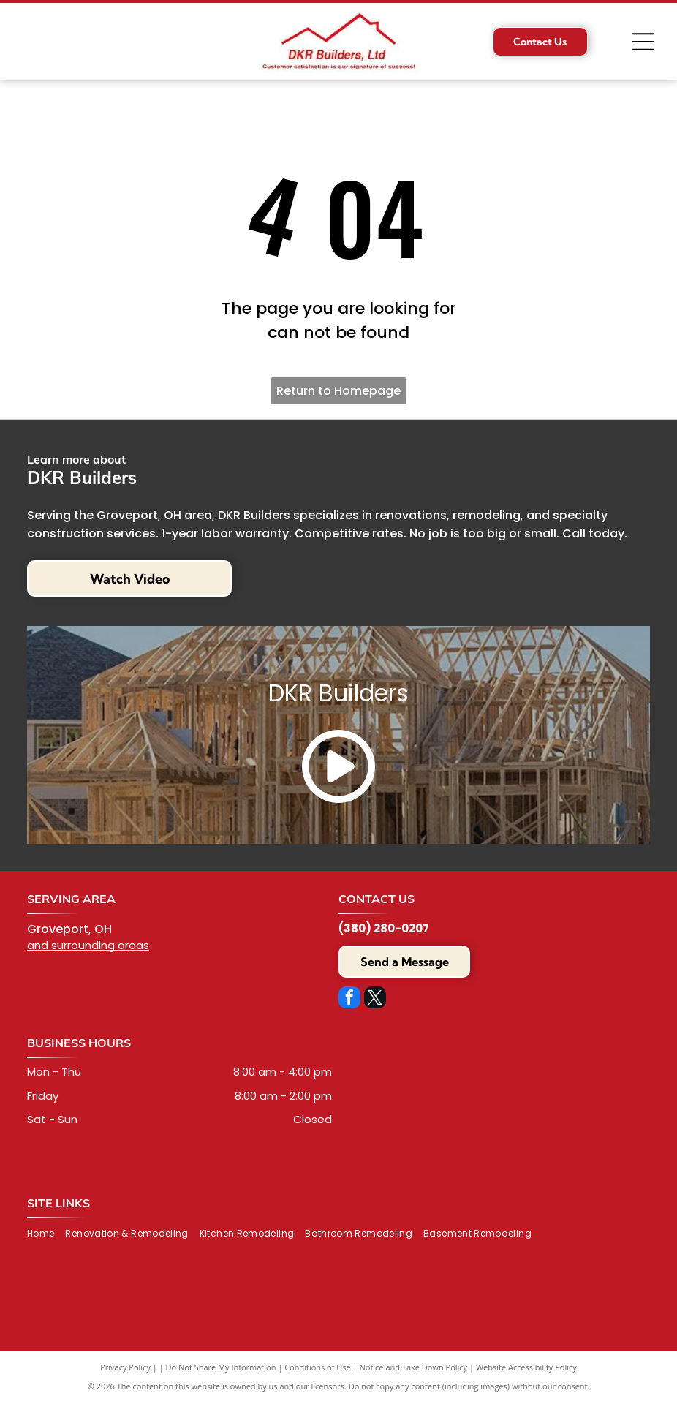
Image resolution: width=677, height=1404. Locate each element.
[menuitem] (46, 1234)
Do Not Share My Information (221, 1367)
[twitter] (375, 999)
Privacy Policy (125, 1367)
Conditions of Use (317, 1367)
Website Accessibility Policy (526, 1367)
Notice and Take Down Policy (414, 1367)
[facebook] (349, 999)
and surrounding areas (88, 945)
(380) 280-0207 (383, 928)
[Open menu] (643, 42)
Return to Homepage (338, 390)
